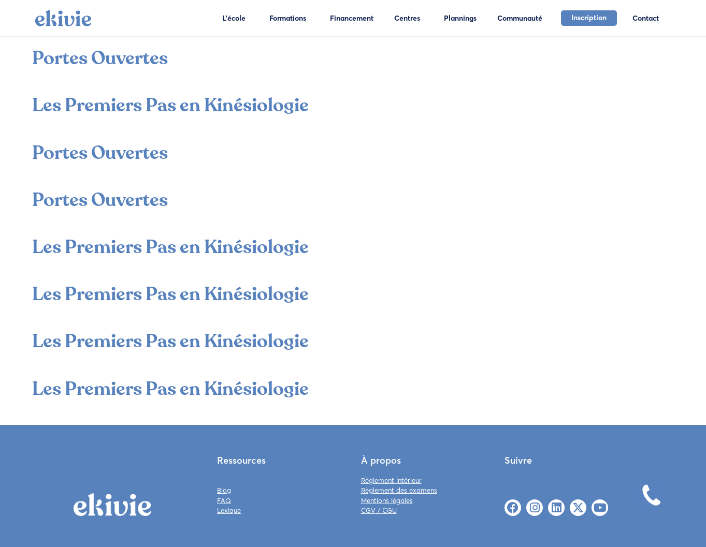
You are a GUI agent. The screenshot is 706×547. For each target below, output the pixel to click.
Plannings (460, 18)
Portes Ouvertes (100, 58)
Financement (351, 18)
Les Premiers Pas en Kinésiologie (170, 105)
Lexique (229, 510)
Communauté (519, 18)
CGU (389, 510)
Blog (224, 490)
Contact (645, 18)
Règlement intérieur (391, 480)
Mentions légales (387, 500)
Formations (287, 18)
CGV (368, 510)
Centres (407, 18)
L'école (234, 18)
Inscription (589, 17)
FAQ (224, 500)
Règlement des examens (399, 490)
